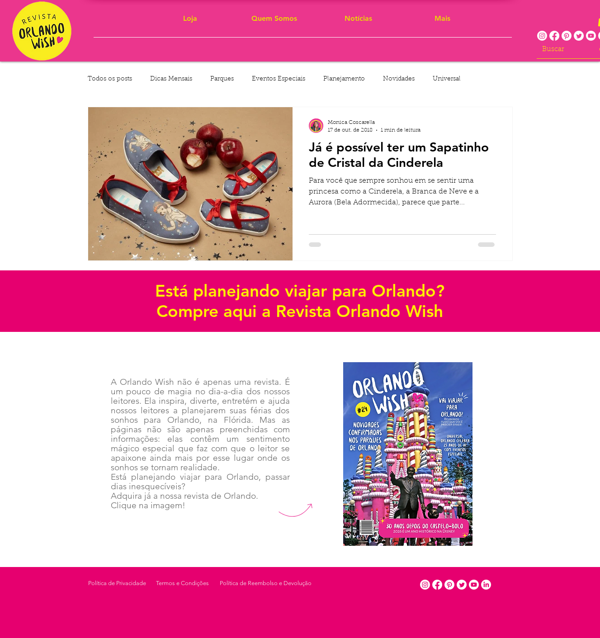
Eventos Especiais (278, 79)
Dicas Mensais (171, 79)
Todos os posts (110, 79)
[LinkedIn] (486, 585)
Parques (222, 79)
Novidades (399, 79)
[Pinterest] (567, 36)
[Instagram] (542, 36)
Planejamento (344, 79)
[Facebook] (554, 36)
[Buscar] (561, 49)
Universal (447, 79)
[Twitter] (579, 36)
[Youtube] (591, 36)
